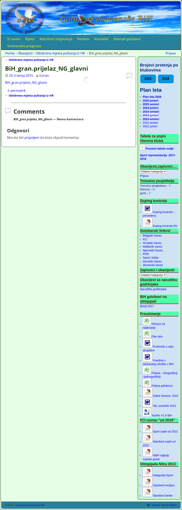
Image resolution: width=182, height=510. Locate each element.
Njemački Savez (153, 250)
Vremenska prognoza (24, 46)
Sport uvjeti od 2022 (160, 431)
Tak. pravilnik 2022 (159, 405)
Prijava (171, 53)
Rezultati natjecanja (56, 39)
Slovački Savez (152, 261)
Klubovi (83, 39)
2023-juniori (151, 115)
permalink (18, 90)
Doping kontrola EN (160, 225)
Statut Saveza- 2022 (160, 395)
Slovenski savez (153, 265)
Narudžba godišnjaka (153, 289)
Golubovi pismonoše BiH (30, 505)
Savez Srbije (151, 257)
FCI (145, 239)
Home (9, 53)
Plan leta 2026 (152, 96)
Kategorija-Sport (158, 475)
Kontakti (101, 39)
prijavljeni (32, 137)
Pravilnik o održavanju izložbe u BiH (158, 362)
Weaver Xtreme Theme (164, 505)
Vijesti (30, 39)
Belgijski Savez (152, 235)
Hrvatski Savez (152, 243)
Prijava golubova (157, 385)
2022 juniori (150, 126)
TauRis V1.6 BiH (157, 415)
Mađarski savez (152, 246)
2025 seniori (151, 104)
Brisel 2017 (147, 306)
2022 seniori (150, 122)
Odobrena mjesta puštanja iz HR (60, 53)
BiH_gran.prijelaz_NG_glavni (26, 82)
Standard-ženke (158, 495)
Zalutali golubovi (127, 39)
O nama (13, 39)
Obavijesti (25, 53)
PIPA (146, 254)
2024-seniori (151, 111)
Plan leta (152, 336)
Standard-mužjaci (159, 485)
